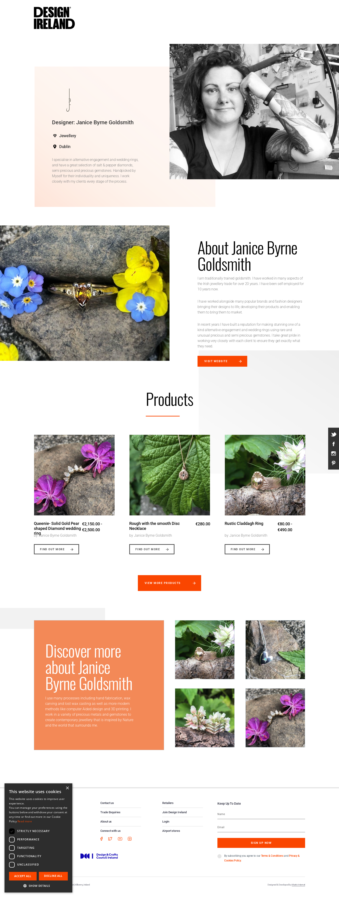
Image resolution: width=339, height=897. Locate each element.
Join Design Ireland (174, 816)
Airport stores (171, 834)
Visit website (216, 361)
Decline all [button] (53, 876)
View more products (163, 586)
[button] (38, 885)
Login (165, 825)
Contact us (107, 806)
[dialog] (38, 837)
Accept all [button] (22, 876)
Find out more (52, 553)
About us (106, 825)
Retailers (168, 806)
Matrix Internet (298, 888)
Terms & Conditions (272, 859)
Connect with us (110, 834)
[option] (74, 493)
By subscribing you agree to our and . (262, 862)
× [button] (67, 788)
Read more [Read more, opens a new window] (24, 821)
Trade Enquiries (110, 816)
